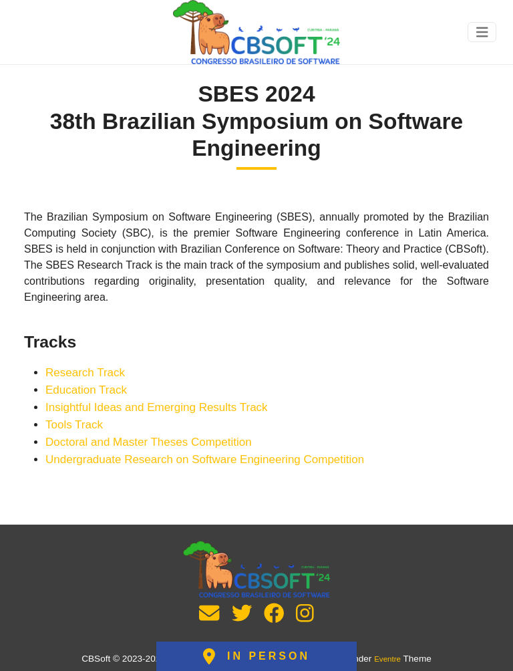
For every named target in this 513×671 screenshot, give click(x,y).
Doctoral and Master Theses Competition (148, 442)
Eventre (387, 659)
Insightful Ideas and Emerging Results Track (156, 407)
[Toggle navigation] (482, 32)
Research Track (85, 372)
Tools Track (74, 424)
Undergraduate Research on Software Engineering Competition (204, 459)
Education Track (86, 390)
